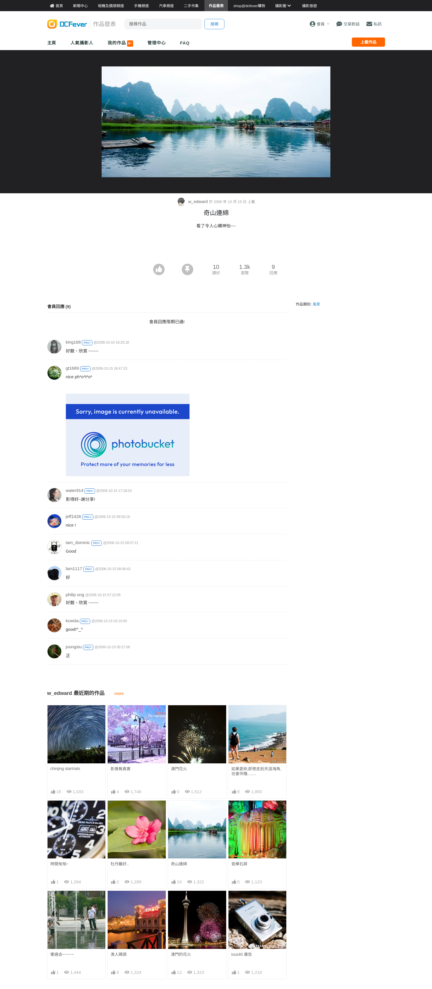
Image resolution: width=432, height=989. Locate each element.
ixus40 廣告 (241, 954)
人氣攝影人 (81, 42)
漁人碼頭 (119, 954)
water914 (75, 490)
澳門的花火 (181, 954)
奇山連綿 (179, 864)
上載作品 (368, 42)
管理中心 (156, 42)
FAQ (185, 42)
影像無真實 (121, 769)
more (119, 693)
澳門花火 (179, 769)
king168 (73, 342)
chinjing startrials (65, 768)
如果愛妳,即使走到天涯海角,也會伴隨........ (256, 771)
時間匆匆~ (59, 864)
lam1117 (74, 568)
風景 (316, 304)
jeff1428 (73, 516)
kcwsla (72, 620)
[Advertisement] (216, 248)
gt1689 (72, 368)
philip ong (75, 594)
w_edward (193, 201)
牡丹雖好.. (120, 864)
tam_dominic (78, 542)
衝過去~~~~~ (62, 954)
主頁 (51, 42)
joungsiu (74, 646)
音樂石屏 (239, 864)
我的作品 (120, 43)
